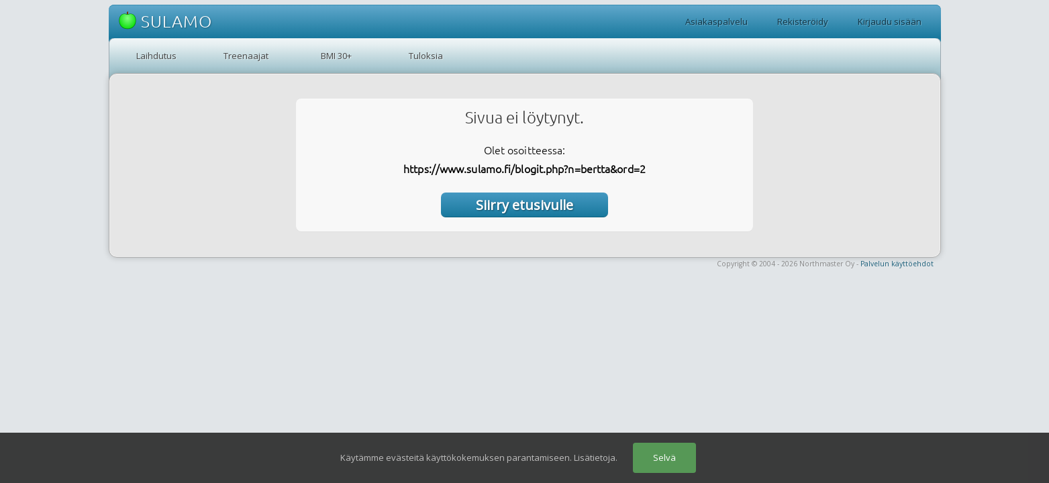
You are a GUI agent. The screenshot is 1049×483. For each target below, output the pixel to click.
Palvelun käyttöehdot (897, 263)
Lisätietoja (594, 457)
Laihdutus (156, 56)
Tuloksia (426, 56)
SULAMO (166, 21)
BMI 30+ (336, 56)
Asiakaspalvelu (716, 21)
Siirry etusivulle (524, 205)
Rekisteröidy (802, 21)
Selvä (664, 457)
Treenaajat (245, 56)
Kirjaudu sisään (889, 21)
